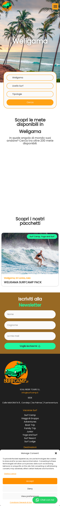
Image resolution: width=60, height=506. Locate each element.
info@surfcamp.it (30, 392)
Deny (30, 488)
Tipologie (17, 94)
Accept (30, 481)
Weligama (17, 77)
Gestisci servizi (10, 473)
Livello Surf (17, 85)
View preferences (30, 496)
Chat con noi (45, 500)
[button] (56, 453)
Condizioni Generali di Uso (21, 502)
